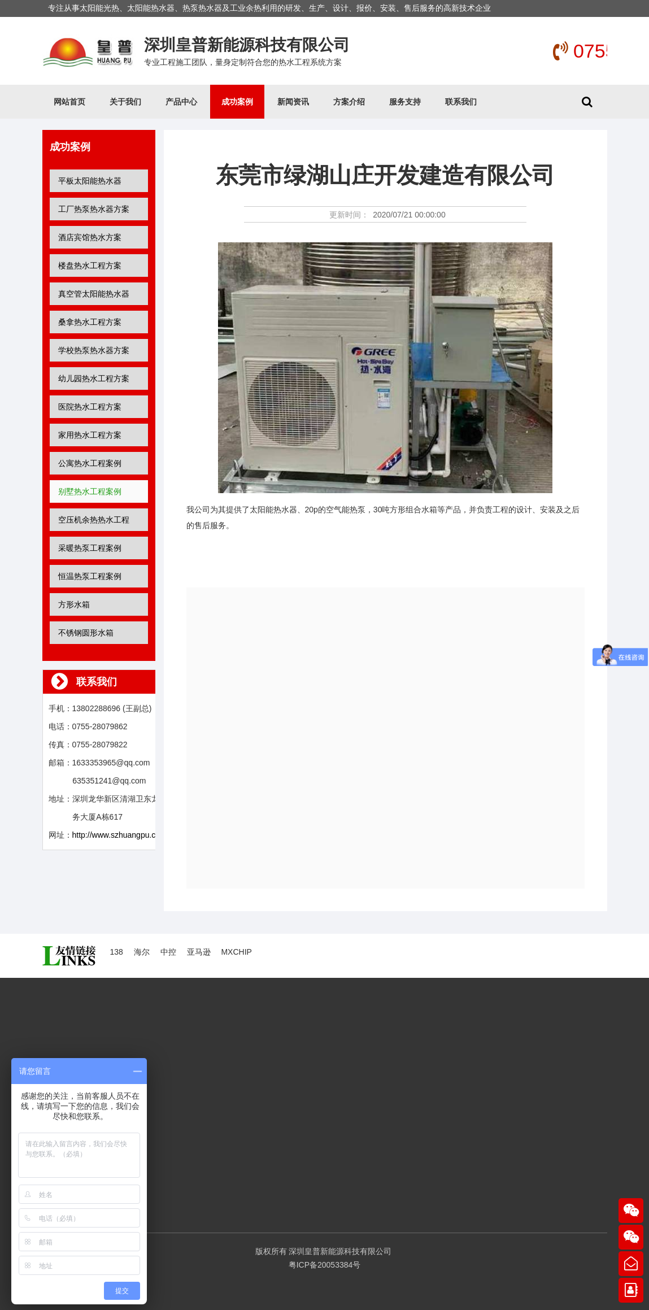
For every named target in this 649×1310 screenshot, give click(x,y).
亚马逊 (199, 951)
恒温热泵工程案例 (89, 576)
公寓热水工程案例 (89, 463)
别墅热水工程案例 (89, 491)
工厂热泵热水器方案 (93, 209)
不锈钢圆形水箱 (86, 632)
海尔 (142, 951)
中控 (168, 951)
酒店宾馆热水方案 (89, 237)
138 (116, 951)
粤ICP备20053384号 (325, 1264)
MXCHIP (236, 951)
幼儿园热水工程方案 (93, 378)
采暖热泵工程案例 (89, 547)
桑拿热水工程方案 (89, 322)
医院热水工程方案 (89, 406)
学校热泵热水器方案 (93, 350)
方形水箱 (74, 604)
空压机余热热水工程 (93, 519)
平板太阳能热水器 (89, 180)
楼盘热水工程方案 (89, 265)
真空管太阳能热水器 (93, 293)
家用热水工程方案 (89, 434)
